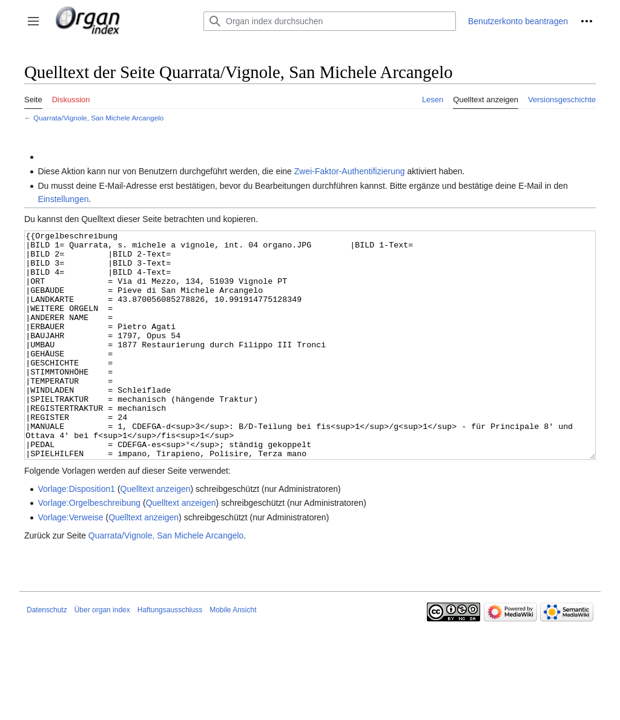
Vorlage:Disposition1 (76, 534)
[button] (33, 21)
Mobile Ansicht (232, 655)
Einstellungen (63, 199)
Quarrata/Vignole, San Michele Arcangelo (98, 118)
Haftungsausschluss (169, 655)
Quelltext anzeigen (155, 534)
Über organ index (102, 655)
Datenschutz (47, 655)
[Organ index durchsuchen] (329, 21)
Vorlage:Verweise (70, 563)
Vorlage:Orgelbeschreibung (89, 548)
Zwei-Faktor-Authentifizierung (349, 171)
